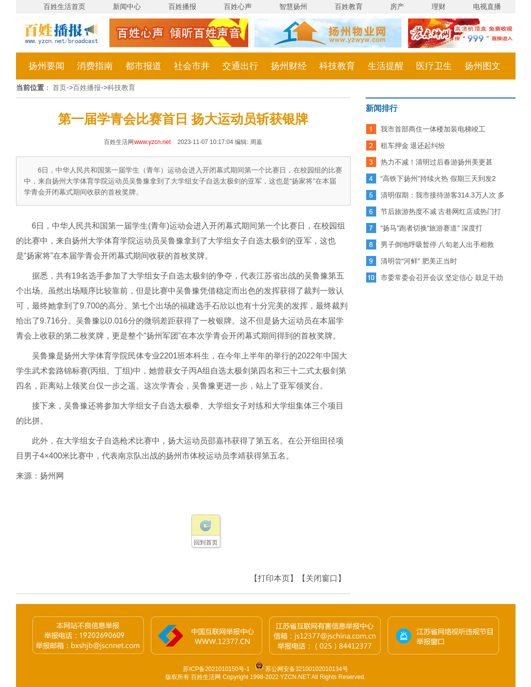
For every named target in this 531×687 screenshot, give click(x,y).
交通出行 (240, 66)
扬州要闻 (46, 66)
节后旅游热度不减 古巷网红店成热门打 (441, 212)
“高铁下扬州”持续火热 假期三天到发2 (438, 178)
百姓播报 (182, 6)
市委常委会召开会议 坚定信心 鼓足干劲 (442, 278)
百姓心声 (238, 6)
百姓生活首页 (64, 6)
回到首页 (206, 542)
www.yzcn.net (152, 142)
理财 (439, 6)
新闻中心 (127, 6)
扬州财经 (289, 66)
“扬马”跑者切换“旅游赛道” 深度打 (432, 228)
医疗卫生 (434, 66)
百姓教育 (349, 6)
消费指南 (95, 66)
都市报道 (143, 66)
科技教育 (337, 66)
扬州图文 (483, 66)
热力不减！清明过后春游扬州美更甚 (437, 162)
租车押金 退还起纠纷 (413, 146)
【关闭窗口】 (322, 578)
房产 (397, 6)
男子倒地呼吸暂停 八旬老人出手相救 (438, 244)
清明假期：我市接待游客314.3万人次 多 (443, 195)
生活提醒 (386, 66)
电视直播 (487, 6)
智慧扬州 (293, 6)
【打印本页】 (274, 578)
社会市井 (192, 66)
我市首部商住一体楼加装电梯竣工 (433, 129)
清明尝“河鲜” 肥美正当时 (419, 261)
